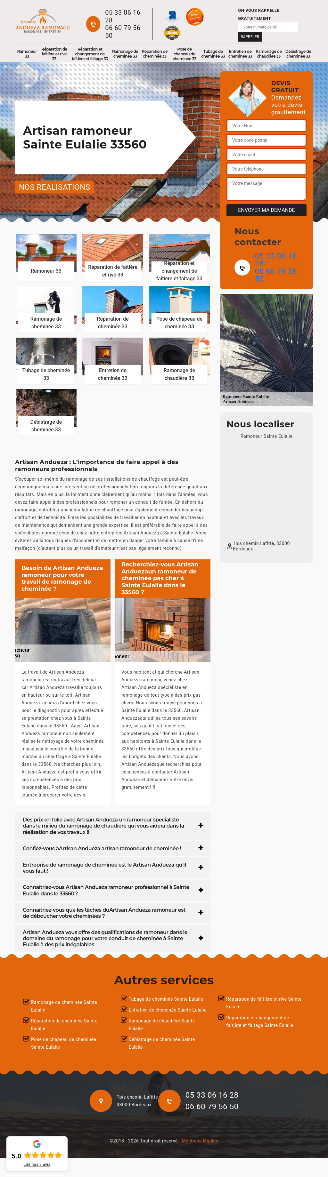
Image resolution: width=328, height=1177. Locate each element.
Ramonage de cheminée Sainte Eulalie (64, 1006)
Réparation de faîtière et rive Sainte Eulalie (263, 1003)
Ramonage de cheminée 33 (125, 54)
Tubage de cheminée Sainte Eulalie (166, 999)
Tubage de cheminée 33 (213, 54)
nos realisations (54, 187)
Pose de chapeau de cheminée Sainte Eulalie (63, 1043)
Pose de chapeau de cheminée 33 (184, 54)
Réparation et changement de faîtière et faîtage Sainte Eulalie (259, 1021)
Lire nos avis (37, 1164)
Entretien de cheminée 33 (240, 54)
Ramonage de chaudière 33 (269, 54)
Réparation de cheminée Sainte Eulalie (64, 1024)
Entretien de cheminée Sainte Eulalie (168, 1010)
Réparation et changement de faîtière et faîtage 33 (90, 54)
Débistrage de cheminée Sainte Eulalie (162, 1043)
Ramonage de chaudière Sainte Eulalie (162, 1024)
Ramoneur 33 (27, 54)
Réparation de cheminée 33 (155, 54)
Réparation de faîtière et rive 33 (54, 54)
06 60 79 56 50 (122, 31)
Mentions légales (200, 1140)
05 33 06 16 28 (122, 16)
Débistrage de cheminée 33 (298, 54)
